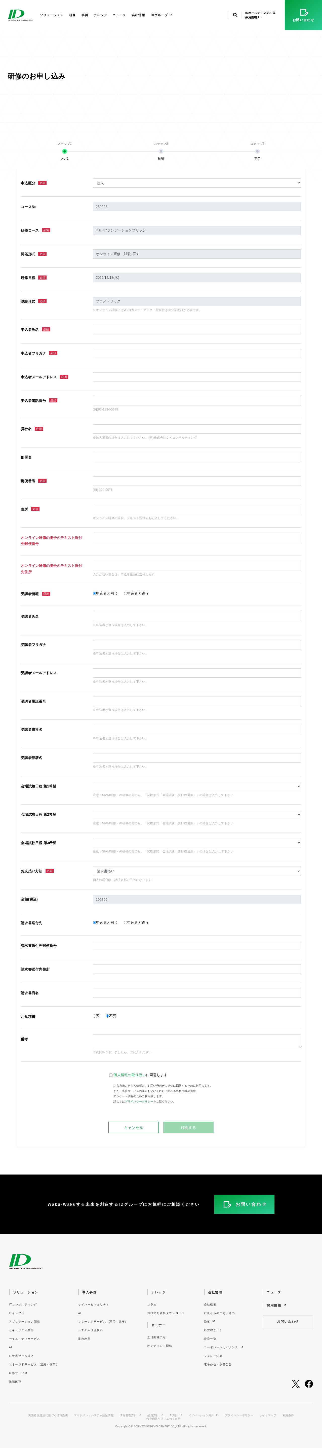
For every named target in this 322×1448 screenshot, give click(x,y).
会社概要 (210, 1304)
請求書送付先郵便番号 (39, 946)
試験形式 (34, 301)
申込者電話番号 (39, 400)
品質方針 (155, 1415)
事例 (85, 15)
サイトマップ (267, 1415)
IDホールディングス (260, 12)
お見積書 (28, 1017)
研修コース (35, 230)
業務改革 (15, 1381)
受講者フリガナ (33, 645)
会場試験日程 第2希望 (38, 814)
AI (10, 1347)
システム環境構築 (90, 1330)
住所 (30, 509)
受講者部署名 (32, 758)
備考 (24, 1039)
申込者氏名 (35, 329)
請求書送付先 (32, 923)
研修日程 (34, 277)
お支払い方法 (37, 871)
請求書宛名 (30, 993)
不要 (112, 1016)
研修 (72, 15)
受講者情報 (35, 594)
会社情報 (138, 15)
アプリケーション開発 (24, 1321)
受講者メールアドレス (39, 673)
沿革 (210, 1321)
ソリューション (52, 15)
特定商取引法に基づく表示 (163, 1419)
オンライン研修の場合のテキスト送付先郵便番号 (51, 541)
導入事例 (89, 1292)
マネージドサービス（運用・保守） (34, 1364)
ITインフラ (17, 1313)
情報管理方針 (130, 1415)
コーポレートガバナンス (224, 1347)
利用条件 (288, 1415)
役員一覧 (210, 1338)
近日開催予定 (156, 1337)
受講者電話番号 (33, 701)
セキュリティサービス (24, 1338)
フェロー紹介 (213, 1355)
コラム (151, 1304)
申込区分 (34, 183)
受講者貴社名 (32, 730)
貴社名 (32, 429)
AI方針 (176, 1415)
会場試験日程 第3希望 (38, 843)
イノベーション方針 (204, 1415)
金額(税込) (29, 899)
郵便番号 (34, 481)
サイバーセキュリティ (93, 1304)
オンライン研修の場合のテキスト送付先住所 (51, 569)
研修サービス (18, 1372)
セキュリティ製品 (21, 1330)
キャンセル (133, 1127)
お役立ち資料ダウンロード (166, 1313)
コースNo (28, 207)
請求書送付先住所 (35, 969)
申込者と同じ (107, 593)
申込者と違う (138, 593)
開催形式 (34, 254)
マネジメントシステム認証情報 (94, 1415)
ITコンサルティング (23, 1304)
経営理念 (213, 1330)
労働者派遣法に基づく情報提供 (48, 1415)
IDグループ (162, 15)
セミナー (158, 1325)
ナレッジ (100, 15)
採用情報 (253, 17)
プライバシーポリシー (139, 1101)
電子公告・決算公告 (218, 1364)
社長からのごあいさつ (219, 1313)
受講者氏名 (30, 616)
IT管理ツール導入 (21, 1355)
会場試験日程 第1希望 (38, 786)
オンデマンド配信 (159, 1345)
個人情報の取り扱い (129, 1075)
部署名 (26, 457)
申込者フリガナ (39, 353)
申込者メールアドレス (44, 377)
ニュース (119, 15)
